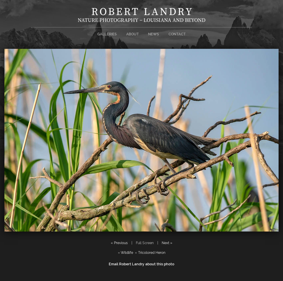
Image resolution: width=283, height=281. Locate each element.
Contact (177, 34)
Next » (167, 243)
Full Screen (145, 243)
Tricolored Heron (151, 253)
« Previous (119, 243)
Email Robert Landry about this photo (141, 264)
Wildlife (127, 253)
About (132, 34)
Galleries (107, 34)
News (153, 34)
